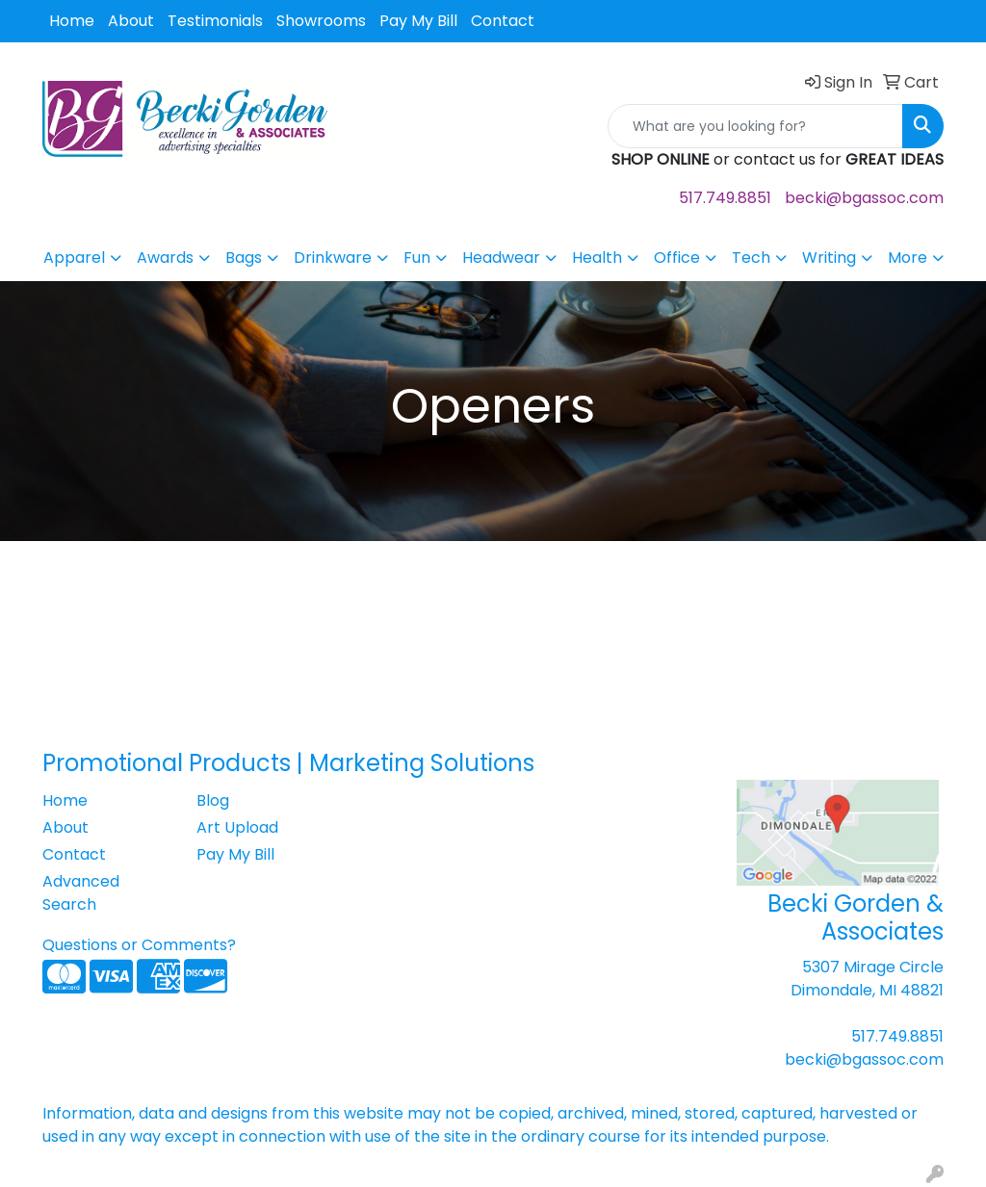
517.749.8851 (725, 198)
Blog (212, 800)
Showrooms (321, 21)
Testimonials (215, 21)
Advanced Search (80, 893)
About (131, 21)
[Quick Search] (755, 126)
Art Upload (237, 827)
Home (71, 21)
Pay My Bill (418, 21)
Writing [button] (829, 257)
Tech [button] (751, 257)
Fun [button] (416, 257)
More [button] (907, 257)
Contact (502, 21)
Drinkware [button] (333, 257)
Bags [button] (243, 257)
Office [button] (677, 257)
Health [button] (597, 257)
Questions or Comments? (139, 945)
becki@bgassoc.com (864, 198)
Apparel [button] (74, 257)
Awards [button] (165, 257)
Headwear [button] (501, 257)
